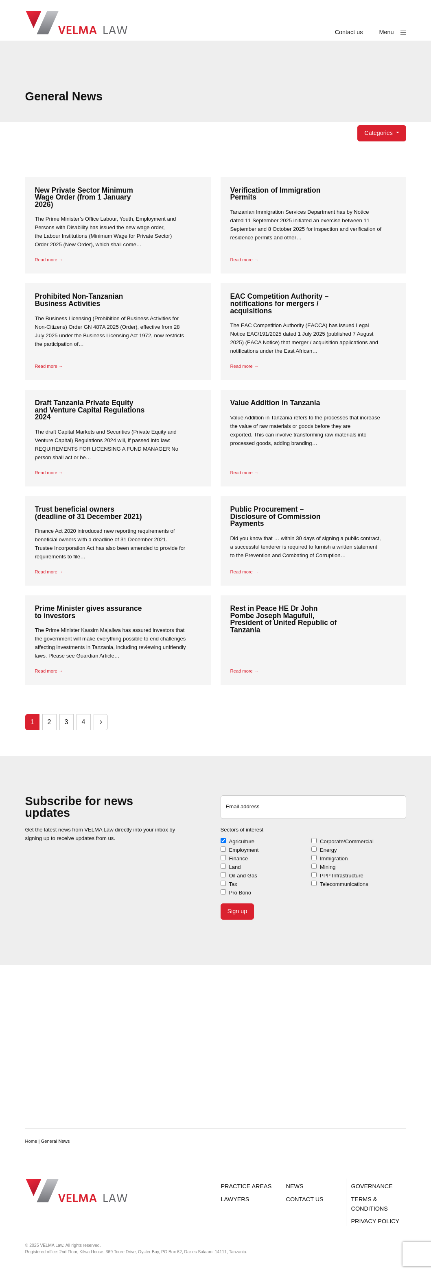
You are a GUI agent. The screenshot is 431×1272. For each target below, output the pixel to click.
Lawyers (235, 1199)
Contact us (349, 32)
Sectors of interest (242, 830)
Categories (379, 133)
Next (101, 722)
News (295, 1186)
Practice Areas (246, 1186)
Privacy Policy (375, 1221)
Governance (372, 1186)
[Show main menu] (392, 32)
